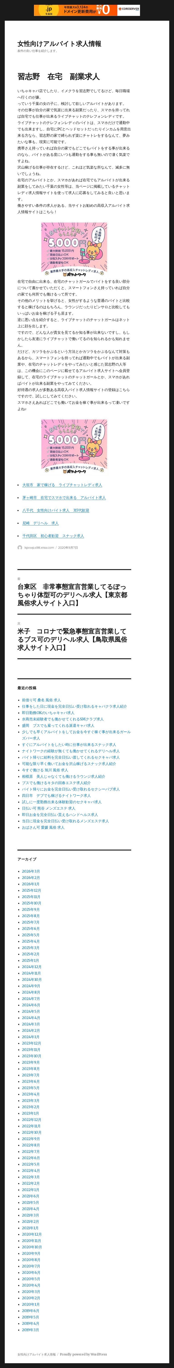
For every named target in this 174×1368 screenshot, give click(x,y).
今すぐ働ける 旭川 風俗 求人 (45, 770)
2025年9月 (31, 909)
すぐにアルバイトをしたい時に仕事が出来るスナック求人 (69, 744)
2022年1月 (30, 1189)
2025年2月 (31, 954)
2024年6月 (31, 1005)
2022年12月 (31, 1119)
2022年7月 (31, 1151)
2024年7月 (31, 998)
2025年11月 (31, 896)
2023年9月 (31, 1062)
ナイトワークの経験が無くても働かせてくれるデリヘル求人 (71, 751)
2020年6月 (31, 1272)
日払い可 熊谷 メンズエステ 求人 (48, 808)
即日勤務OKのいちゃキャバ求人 (48, 712)
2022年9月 (31, 1138)
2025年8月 (31, 916)
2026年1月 (31, 884)
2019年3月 (30, 1330)
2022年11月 (31, 1126)
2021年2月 (30, 1221)
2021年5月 (30, 1202)
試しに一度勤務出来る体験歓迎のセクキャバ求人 (62, 802)
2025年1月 (30, 960)
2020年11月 (31, 1240)
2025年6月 (31, 928)
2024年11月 (31, 973)
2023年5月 (31, 1087)
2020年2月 (31, 1298)
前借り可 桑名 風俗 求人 (41, 700)
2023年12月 (31, 1043)
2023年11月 (31, 1049)
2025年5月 (31, 935)
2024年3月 (31, 1024)
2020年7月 (31, 1266)
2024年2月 (31, 1030)
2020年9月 (31, 1253)
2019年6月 (30, 1310)
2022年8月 (31, 1145)
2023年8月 (31, 1068)
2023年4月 (31, 1094)
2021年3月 (30, 1215)
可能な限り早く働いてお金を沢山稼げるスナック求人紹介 (69, 763)
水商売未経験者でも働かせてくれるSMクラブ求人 (63, 719)
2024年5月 (31, 1011)
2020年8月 (31, 1259)
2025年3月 (31, 947)
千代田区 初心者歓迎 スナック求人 (53, 535)
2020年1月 (31, 1304)
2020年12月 (32, 1234)
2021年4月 (30, 1208)
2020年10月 (32, 1247)
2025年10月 (31, 903)
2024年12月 (32, 966)
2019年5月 (30, 1317)
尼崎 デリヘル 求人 (40, 523)
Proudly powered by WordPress (83, 1354)
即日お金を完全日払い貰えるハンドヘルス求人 (60, 814)
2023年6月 (31, 1081)
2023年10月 (31, 1056)
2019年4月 (30, 1323)
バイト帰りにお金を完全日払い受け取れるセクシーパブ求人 (71, 789)
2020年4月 (31, 1285)
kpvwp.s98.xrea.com (39, 547)
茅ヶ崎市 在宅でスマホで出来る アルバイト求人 (64, 497)
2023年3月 (31, 1100)
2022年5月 (31, 1164)
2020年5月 (31, 1279)
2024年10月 (32, 979)
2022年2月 (31, 1183)
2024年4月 (31, 1017)
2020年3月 (31, 1291)
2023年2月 (31, 1107)
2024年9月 (31, 986)
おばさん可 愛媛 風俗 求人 (43, 827)
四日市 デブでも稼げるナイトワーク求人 (56, 795)
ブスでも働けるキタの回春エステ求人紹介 (56, 782)
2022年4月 (31, 1170)
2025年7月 (31, 922)
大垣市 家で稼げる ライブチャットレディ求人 (62, 484)
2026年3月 (31, 871)
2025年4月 (31, 941)
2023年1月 (30, 1113)
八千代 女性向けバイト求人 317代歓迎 (55, 510)
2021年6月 (30, 1196)
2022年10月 (32, 1132)
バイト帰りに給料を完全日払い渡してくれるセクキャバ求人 (71, 757)
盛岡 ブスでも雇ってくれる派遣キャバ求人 (58, 725)
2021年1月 (30, 1228)
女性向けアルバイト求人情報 (59, 44)
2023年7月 (31, 1075)
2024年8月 (31, 992)
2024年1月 (31, 1037)
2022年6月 (31, 1158)
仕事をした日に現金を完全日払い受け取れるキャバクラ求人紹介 (74, 706)
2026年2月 (31, 877)
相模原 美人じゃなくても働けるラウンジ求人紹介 (63, 776)
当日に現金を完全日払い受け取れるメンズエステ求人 (65, 821)
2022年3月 (31, 1177)
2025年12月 (31, 890)
